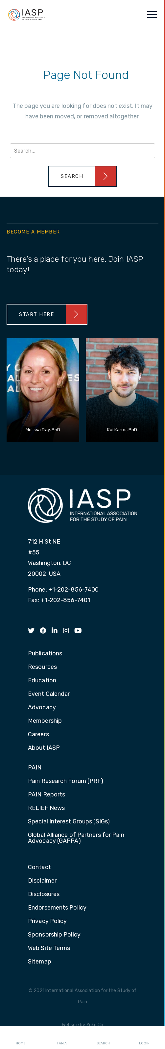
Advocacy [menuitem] (42, 707)
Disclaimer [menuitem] (42, 881)
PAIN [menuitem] (34, 768)
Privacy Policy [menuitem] (47, 921)
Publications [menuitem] (45, 653)
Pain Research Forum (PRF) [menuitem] (66, 781)
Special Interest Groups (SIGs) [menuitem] (69, 821)
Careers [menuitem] (38, 734)
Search (103, 1037)
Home (20, 1037)
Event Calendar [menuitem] (49, 694)
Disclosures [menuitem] (43, 894)
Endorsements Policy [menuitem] (57, 908)
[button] (82, 176)
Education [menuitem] (42, 680)
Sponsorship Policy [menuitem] (54, 935)
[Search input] (82, 150)
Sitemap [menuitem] (39, 962)
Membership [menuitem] (45, 721)
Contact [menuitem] (39, 867)
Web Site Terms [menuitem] (49, 948)
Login (144, 1037)
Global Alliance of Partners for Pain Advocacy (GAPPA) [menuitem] (76, 838)
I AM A (62, 1037)
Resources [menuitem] (42, 667)
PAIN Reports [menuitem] (46, 795)
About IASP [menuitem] (44, 748)
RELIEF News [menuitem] (46, 808)
